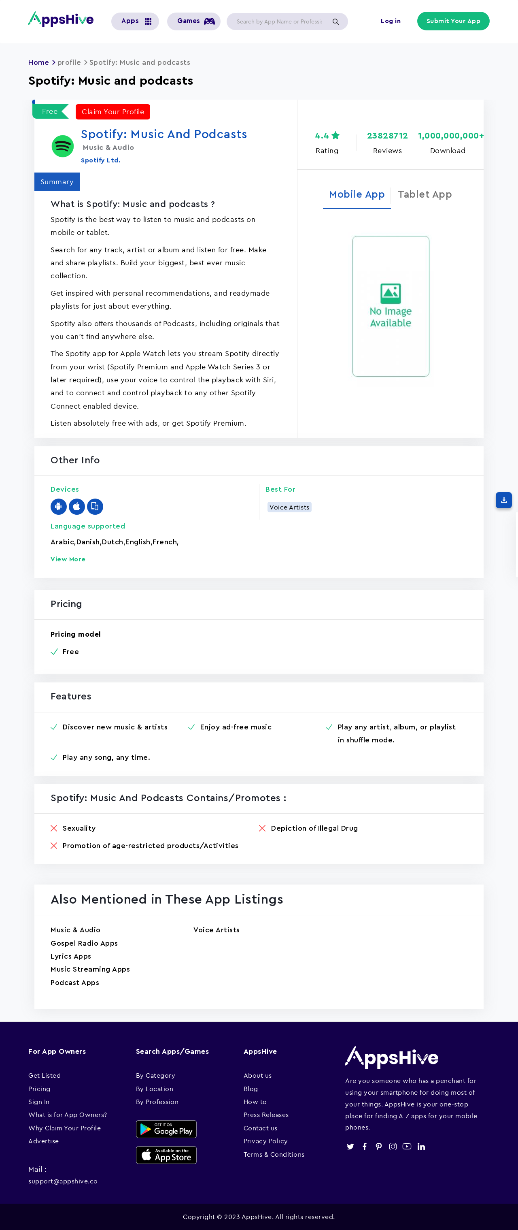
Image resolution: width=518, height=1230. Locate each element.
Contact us (261, 1127)
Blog (251, 1088)
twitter (350, 1146)
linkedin (421, 1146)
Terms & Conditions (274, 1154)
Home (38, 62)
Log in (391, 21)
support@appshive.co (63, 1181)
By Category (156, 1075)
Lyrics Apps (71, 955)
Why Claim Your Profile (64, 1127)
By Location (155, 1088)
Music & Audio (76, 929)
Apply (335, 21)
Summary (57, 181)
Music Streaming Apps (90, 969)
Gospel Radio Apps (84, 942)
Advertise (43, 1140)
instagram (393, 1146)
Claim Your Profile (113, 111)
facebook (364, 1146)
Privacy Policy (266, 1140)
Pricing (39, 1088)
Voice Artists (290, 507)
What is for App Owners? (67, 1115)
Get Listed (44, 1075)
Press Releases (266, 1115)
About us (258, 1075)
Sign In (39, 1101)
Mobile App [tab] (357, 195)
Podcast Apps (75, 982)
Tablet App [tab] (425, 195)
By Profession (157, 1101)
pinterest (379, 1146)
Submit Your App (454, 21)
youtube (407, 1146)
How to (255, 1101)
